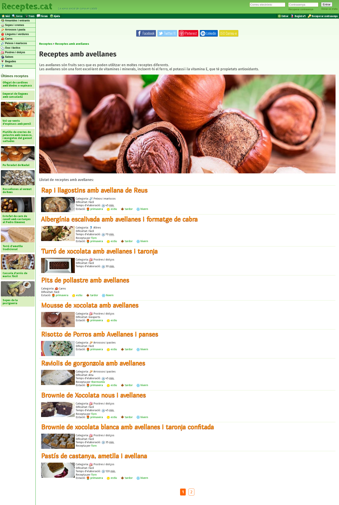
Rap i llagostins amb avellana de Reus (94, 190)
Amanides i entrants (15, 20)
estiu (112, 209)
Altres (6, 66)
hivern (142, 209)
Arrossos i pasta (13, 30)
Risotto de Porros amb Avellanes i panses (99, 334)
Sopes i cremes (12, 25)
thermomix (98, 382)
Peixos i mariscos (14, 43)
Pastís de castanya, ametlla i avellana (94, 455)
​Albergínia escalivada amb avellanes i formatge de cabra (119, 219)
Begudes (8, 61)
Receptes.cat (27, 6)
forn (94, 238)
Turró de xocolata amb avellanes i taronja (99, 251)
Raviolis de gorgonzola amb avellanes (93, 363)
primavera (94, 209)
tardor (127, 209)
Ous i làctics (10, 48)
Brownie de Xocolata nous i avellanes (93, 395)
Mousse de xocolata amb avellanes (89, 305)
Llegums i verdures (15, 34)
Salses (7, 57)
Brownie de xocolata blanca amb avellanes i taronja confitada (127, 426)
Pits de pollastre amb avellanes (85, 280)
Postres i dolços (13, 52)
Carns (6, 39)
